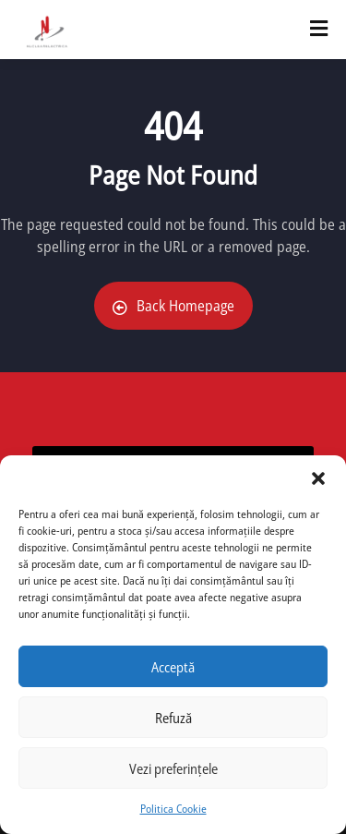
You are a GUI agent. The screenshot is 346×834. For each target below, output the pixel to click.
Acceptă (173, 667)
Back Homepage (173, 306)
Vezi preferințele (173, 768)
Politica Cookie (173, 808)
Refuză (173, 717)
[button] (318, 478)
